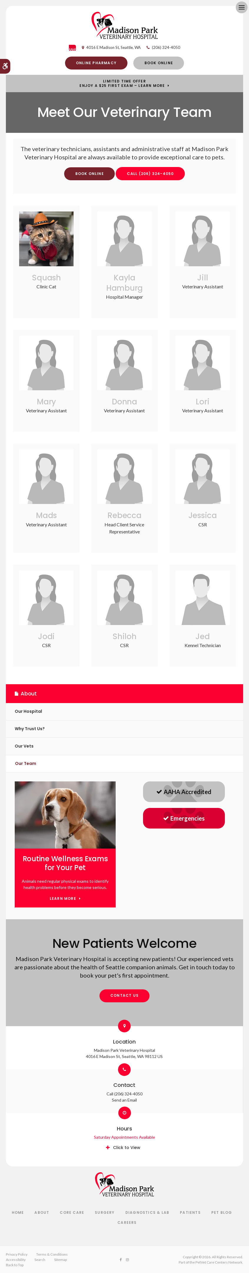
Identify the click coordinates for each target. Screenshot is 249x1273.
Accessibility (16, 1259)
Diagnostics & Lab (147, 1212)
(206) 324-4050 (166, 47)
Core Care (72, 1212)
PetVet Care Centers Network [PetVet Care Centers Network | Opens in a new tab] (218, 1262)
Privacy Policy (16, 1254)
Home (18, 1212)
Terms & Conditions (52, 1254)
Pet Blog (221, 1212)
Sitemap (60, 1259)
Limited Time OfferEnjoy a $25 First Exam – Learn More (122, 83)
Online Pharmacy (96, 62)
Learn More (63, 899)
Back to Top (15, 1265)
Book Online (159, 62)
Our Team (25, 763)
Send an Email (124, 1099)
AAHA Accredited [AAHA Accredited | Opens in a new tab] (183, 791)
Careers (127, 1222)
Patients (190, 1212)
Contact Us (124, 995)
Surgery (104, 1212)
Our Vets (24, 746)
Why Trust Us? (30, 729)
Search (39, 1259)
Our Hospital (28, 711)
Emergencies (184, 818)
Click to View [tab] (126, 1147)
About (41, 1212)
